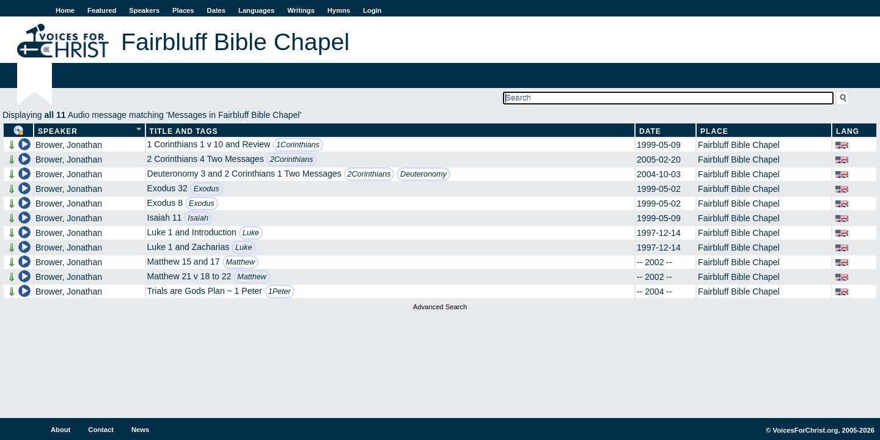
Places (183, 10)
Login (372, 10)
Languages (256, 10)
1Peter (279, 291)
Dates (216, 10)
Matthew (240, 262)
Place (714, 131)
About (60, 429)
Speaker (58, 131)
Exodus (206, 189)
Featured (101, 10)
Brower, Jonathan (68, 145)
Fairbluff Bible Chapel (739, 145)
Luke (251, 233)
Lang (847, 131)
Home (65, 10)
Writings (301, 10)
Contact (101, 429)
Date (650, 131)
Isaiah (198, 218)
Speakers (144, 10)
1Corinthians (298, 145)
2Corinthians (292, 159)
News (140, 429)
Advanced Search (440, 306)
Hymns (339, 10)
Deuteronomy (423, 174)
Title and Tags (184, 131)
